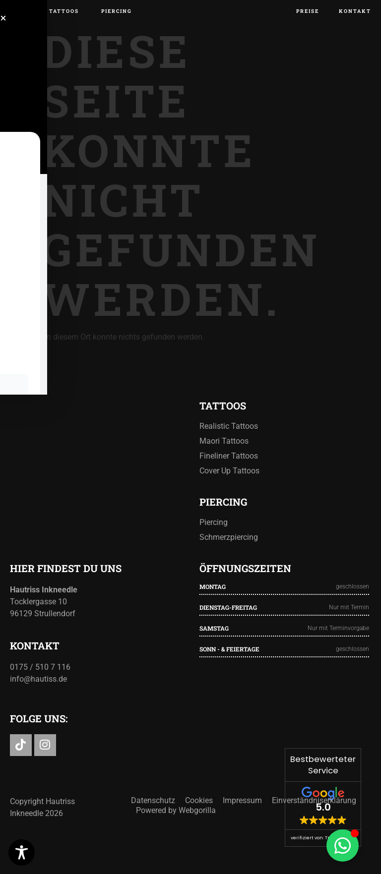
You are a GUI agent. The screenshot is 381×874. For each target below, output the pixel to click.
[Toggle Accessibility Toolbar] (21, 852)
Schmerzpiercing (228, 569)
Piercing (213, 554)
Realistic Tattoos (228, 458)
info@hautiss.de (38, 711)
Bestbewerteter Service (323, 765)
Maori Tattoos (224, 473)
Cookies (199, 835)
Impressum (242, 835)
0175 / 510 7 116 (40, 699)
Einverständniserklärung (314, 835)
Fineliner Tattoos (228, 488)
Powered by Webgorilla (176, 845)
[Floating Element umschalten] (342, 845)
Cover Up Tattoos (229, 503)
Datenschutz (153, 835)
